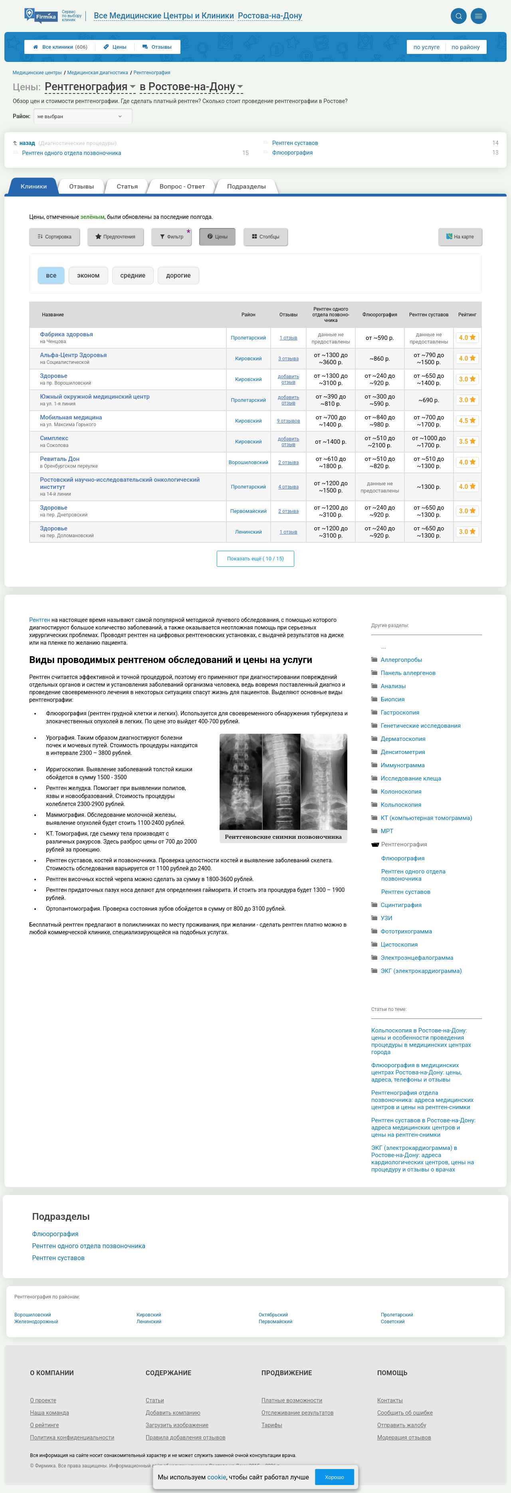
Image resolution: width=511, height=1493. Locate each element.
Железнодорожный (36, 1321)
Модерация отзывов (404, 1437)
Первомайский (248, 511)
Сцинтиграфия (401, 905)
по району (465, 47)
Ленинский (248, 532)
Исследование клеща (411, 778)
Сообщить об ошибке (405, 1413)
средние (133, 275)
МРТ (387, 831)
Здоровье (53, 375)
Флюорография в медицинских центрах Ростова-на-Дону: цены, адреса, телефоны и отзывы (416, 1072)
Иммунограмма (403, 765)
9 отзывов (288, 421)
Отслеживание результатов (297, 1413)
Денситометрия (403, 752)
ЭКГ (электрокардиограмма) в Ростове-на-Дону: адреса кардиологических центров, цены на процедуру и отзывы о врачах (422, 1158)
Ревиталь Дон (59, 459)
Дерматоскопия (403, 739)
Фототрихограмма (406, 931)
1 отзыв (288, 338)
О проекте (43, 1400)
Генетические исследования (421, 725)
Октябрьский (273, 1315)
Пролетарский (248, 338)
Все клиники (60, 47)
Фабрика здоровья (66, 334)
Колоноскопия (401, 791)
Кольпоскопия (401, 804)
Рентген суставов (295, 143)
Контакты (390, 1400)
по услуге (427, 47)
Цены (115, 47)
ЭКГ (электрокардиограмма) (421, 971)
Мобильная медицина (71, 417)
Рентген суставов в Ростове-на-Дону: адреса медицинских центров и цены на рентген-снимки (423, 1127)
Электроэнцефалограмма (417, 957)
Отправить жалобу (401, 1425)
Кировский (248, 358)
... (383, 646)
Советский (393, 1321)
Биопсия (393, 699)
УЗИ (386, 918)
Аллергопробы (401, 659)
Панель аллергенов (408, 673)
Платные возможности (291, 1400)
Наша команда (49, 1413)
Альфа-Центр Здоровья (73, 355)
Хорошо (334, 1477)
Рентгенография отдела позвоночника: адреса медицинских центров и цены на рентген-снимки (422, 1100)
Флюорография (292, 152)
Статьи (155, 1400)
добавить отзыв (288, 379)
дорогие (178, 275)
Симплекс (54, 438)
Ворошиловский (248, 462)
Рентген (39, 620)
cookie (216, 1477)
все (51, 275)
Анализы (393, 686)
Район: (21, 116)
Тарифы (271, 1425)
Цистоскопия (399, 944)
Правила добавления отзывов (186, 1437)
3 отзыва (288, 358)
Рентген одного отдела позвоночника (71, 153)
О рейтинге (44, 1425)
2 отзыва (288, 462)
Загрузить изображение (177, 1425)
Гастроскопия (400, 712)
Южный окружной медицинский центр (95, 396)
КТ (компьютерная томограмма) (426, 818)
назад (68, 143)
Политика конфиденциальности (72, 1437)
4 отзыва (288, 487)
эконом (88, 275)
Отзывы (157, 47)
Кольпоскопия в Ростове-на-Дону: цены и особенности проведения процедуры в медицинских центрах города (421, 1041)
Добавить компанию (173, 1413)
